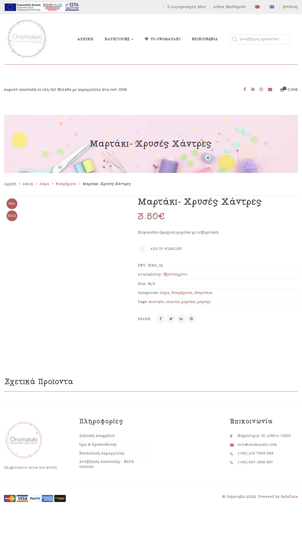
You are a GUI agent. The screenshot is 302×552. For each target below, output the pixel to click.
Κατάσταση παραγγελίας (102, 466)
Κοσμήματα (66, 184)
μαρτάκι (188, 302)
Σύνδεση (290, 7)
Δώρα (44, 184)
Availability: (150, 274)
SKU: (142, 265)
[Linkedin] (181, 318)
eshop (28, 184)
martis (173, 302)
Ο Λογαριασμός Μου (187, 7)
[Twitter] (170, 318)
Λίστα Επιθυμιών (230, 7)
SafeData (289, 510)
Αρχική (10, 184)
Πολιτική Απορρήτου (97, 448)
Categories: (148, 293)
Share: (144, 319)
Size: (142, 284)
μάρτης (204, 302)
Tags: (143, 302)
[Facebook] (160, 318)
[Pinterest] (191, 318)
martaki (157, 302)
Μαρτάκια (203, 293)
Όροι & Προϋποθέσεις (98, 457)
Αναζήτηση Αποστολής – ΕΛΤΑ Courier (106, 477)
